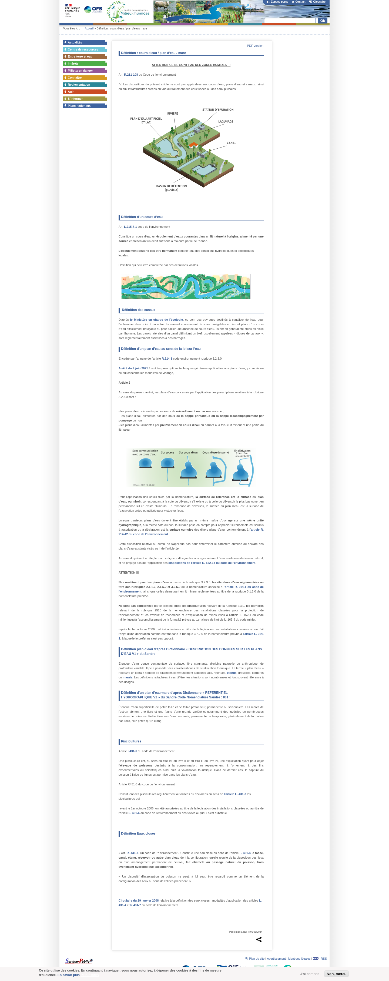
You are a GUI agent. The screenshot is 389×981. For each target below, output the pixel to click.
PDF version (255, 45)
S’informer (75, 98)
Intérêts (73, 63)
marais (127, 677)
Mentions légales (299, 958)
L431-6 (133, 751)
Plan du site (256, 958)
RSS (320, 958)
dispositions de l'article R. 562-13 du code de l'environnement (211, 562)
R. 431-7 (132, 853)
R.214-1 (167, 358)
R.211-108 (131, 74)
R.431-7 (135, 905)
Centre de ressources (83, 49)
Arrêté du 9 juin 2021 (133, 368)
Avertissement (276, 958)
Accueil (89, 28)
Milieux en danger (80, 70)
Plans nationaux (79, 105)
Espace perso (278, 1)
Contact (298, 1)
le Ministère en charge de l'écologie (156, 319)
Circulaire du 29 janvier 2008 (139, 900)
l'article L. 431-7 (235, 794)
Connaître (75, 77)
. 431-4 (246, 853)
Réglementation (79, 84)
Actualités (75, 42)
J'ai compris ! (310, 975)
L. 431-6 (134, 813)
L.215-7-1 (130, 226)
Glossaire (317, 1)
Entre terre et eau (80, 56)
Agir (71, 91)
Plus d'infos (90, 975)
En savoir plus (69, 975)
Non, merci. (336, 975)
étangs (231, 672)
